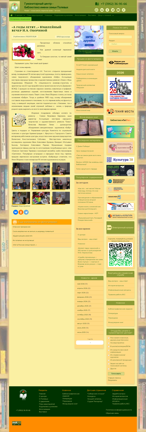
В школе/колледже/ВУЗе (119, 346)
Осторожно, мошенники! (20, 19)
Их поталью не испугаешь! (23, 240)
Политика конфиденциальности (119, 410)
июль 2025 (81, 328)
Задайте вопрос (118, 394)
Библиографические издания (120, 309)
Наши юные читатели (85, 74)
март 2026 (81, 293)
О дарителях (44, 401)
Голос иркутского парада (86, 169)
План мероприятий (35, 15)
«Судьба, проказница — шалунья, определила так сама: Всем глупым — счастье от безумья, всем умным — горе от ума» (90, 261)
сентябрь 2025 (83, 319)
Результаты (112, 380)
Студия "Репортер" (95, 401)
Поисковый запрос (116, 33)
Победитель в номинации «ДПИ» (86, 79)
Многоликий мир (83, 110)
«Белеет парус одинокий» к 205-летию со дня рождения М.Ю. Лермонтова (89, 250)
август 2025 (82, 323)
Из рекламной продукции (119, 360)
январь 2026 (82, 301)
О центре (19, 15)
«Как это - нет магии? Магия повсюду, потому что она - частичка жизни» (89, 191)
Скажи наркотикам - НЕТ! (88, 213)
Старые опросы (114, 378)
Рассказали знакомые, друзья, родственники (118, 339)
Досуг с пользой (105, 15)
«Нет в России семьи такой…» (24, 245)
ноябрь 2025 (82, 310)
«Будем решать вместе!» (22, 236)
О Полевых (43, 399)
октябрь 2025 (82, 315)
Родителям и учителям (63, 15)
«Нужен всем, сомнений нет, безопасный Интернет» (89, 208)
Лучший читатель (94, 399)
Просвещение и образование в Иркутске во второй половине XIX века (90, 200)
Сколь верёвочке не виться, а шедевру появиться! (33, 231)
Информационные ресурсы (119, 290)
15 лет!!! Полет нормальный (87, 65)
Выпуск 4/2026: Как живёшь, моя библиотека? (89, 163)
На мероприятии (116, 343)
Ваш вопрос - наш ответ (87, 239)
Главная (11, 15)
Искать (115, 51)
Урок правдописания (85, 151)
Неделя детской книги (85, 69)
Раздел (112, 41)
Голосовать (116, 374)
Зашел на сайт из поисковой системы (117, 364)
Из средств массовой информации (118, 351)
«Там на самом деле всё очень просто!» (89, 51)
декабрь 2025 (82, 306)
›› (90, 343)
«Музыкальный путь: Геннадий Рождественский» (90, 219)
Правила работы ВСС (116, 295)
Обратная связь (112, 413)
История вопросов (116, 286)
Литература (113, 313)
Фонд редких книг (115, 322)
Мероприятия (24, 206)
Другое (112, 368)
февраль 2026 (83, 297)
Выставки (92, 15)
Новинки (48, 15)
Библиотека (120, 120)
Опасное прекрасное (21, 227)
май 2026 (81, 284)
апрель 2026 (82, 288)
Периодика (113, 318)
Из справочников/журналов (116, 356)
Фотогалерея (80, 15)
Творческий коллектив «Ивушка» (85, 86)
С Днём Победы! (83, 146)
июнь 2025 (81, 332)
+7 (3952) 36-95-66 (114, 4)
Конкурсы (91, 396)
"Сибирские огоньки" (96, 394)
